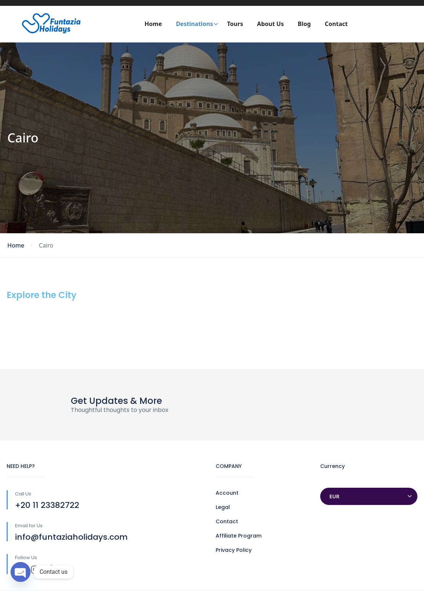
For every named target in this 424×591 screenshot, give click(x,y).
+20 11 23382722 (47, 505)
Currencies (335, 480)
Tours (235, 24)
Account (227, 493)
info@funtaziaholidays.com (71, 537)
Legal (223, 507)
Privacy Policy (234, 550)
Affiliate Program (239, 535)
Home (153, 24)
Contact (336, 24)
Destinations (197, 24)
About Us (270, 24)
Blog (304, 24)
